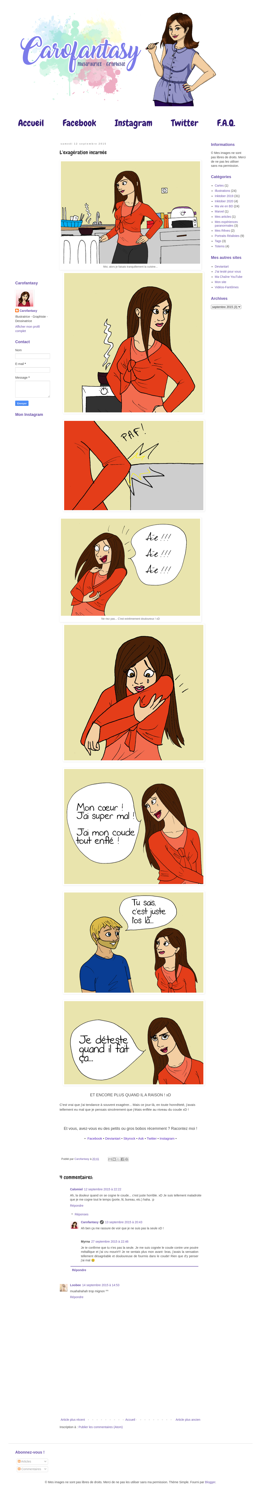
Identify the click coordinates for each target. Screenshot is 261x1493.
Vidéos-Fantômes (227, 287)
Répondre (77, 1205)
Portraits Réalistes (227, 236)
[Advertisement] (131, 1390)
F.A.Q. (226, 123)
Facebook (79, 123)
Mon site (220, 282)
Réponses (81, 1214)
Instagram (133, 123)
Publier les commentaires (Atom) (101, 1427)
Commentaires (29, 1469)
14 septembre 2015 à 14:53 (100, 1285)
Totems (220, 246)
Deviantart (113, 1138)
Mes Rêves (222, 230)
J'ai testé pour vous (228, 271)
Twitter (184, 123)
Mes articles (223, 216)
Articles (24, 1461)
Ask (140, 1138)
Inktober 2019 (224, 196)
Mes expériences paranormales (226, 223)
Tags (218, 241)
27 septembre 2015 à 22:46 (109, 1241)
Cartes (219, 185)
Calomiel (76, 1189)
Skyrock (130, 1138)
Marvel (219, 211)
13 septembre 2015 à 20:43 (123, 1222)
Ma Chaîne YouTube (229, 276)
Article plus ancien (188, 1419)
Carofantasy (90, 1222)
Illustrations (222, 190)
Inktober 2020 (224, 201)
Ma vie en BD (224, 206)
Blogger (210, 1482)
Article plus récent (73, 1419)
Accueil (31, 123)
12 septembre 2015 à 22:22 (102, 1189)
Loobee (75, 1285)
